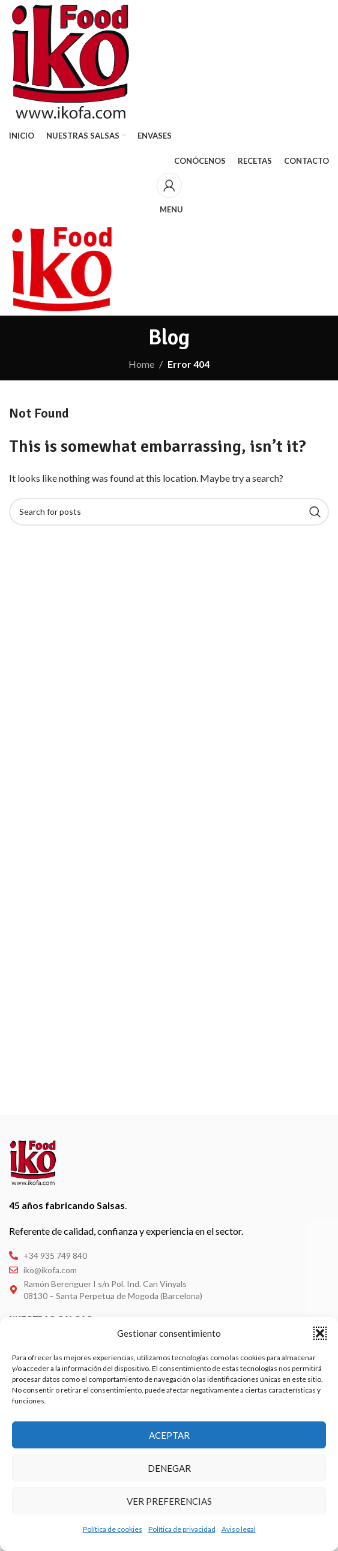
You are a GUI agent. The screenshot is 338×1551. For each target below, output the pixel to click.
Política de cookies (112, 1529)
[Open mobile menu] (169, 209)
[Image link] (33, 1161)
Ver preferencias (169, 1501)
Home (141, 364)
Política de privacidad (182, 1529)
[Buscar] (169, 512)
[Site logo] (70, 60)
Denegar (169, 1468)
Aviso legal (239, 1529)
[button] (320, 1333)
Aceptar (169, 1435)
